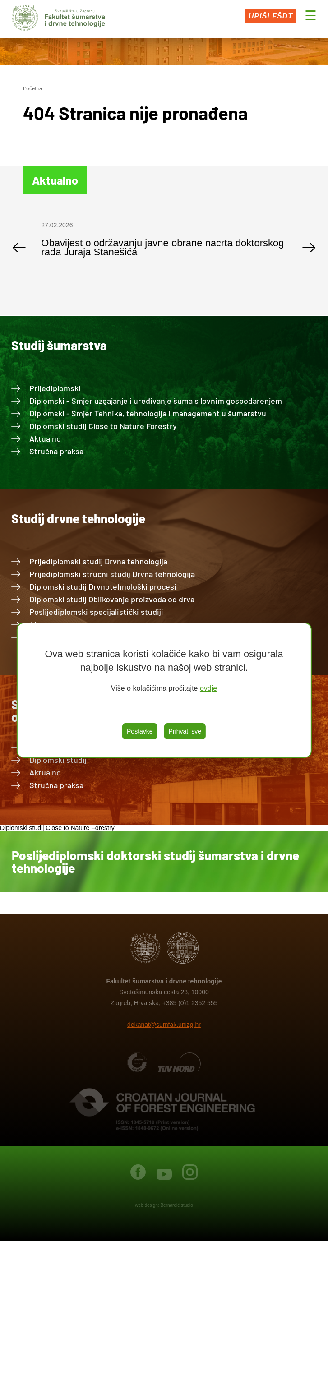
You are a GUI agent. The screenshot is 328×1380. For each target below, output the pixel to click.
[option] (164, 243)
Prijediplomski (55, 388)
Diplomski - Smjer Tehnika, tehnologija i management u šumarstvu (147, 413)
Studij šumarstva (59, 345)
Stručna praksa (56, 451)
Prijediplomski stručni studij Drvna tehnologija (112, 574)
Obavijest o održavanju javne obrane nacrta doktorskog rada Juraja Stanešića (162, 247)
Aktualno (45, 438)
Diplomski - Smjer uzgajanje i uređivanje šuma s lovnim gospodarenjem (155, 401)
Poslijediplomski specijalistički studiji (96, 612)
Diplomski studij (58, 760)
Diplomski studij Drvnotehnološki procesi (102, 586)
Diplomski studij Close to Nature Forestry (103, 426)
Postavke (140, 731)
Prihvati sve (185, 731)
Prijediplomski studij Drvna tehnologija (98, 561)
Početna (32, 88)
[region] (163, 690)
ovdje (208, 688)
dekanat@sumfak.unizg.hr (164, 1024)
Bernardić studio (176, 1205)
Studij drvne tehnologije (78, 518)
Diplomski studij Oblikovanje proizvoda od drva (111, 599)
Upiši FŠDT (271, 16)
